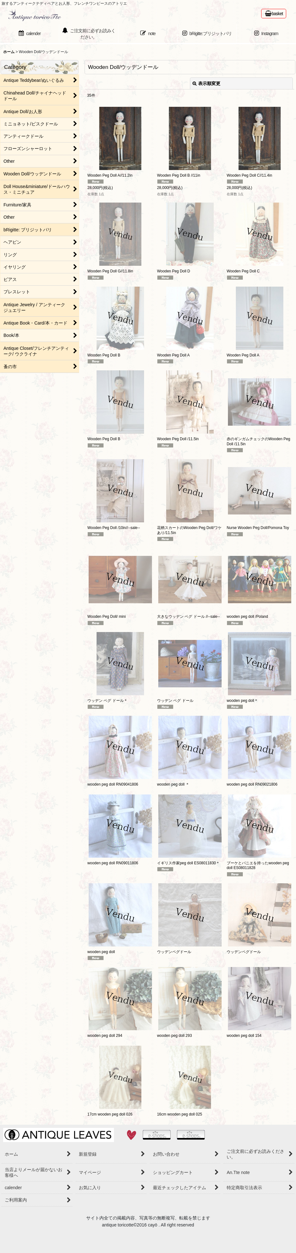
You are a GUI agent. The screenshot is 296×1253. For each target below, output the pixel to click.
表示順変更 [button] (206, 83)
